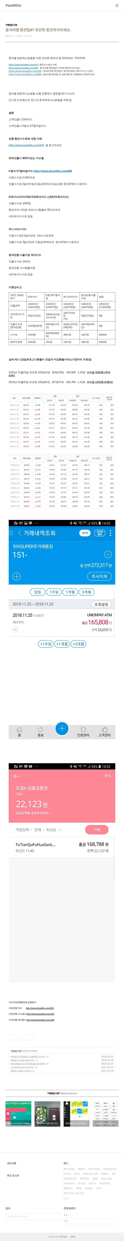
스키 (100, 1188)
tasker (89, 1188)
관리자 (73, 1237)
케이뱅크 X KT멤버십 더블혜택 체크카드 (28, 1056)
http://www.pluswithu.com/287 (40, 1014)
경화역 (105, 1174)
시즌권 (68, 1174)
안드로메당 (70, 1169)
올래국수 (69, 1188)
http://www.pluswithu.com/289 (40, 1008)
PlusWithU (13, 5)
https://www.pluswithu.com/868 (25, 74)
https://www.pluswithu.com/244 (25, 71)
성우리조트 (70, 1183)
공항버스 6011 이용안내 (20, 1071)
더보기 (66, 1198)
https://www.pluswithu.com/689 (53, 171)
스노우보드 (107, 1178)
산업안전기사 (71, 1178)
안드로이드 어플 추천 (74, 1193)
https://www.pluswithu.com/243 (23, 64)
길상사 (82, 1169)
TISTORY (63, 1237)
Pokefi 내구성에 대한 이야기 (22, 1060)
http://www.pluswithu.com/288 (40, 1020)
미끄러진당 (95, 1169)
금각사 (93, 1183)
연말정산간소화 (91, 1174)
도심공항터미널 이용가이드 (22, 1067)
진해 (77, 1174)
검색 (57, 1216)
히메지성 (85, 1178)
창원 (96, 1178)
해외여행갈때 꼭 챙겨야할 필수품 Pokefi (27, 1064)
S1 (114, 1174)
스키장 (82, 1183)
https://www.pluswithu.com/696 (23, 68)
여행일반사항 (16, 1051)
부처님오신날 (110, 1169)
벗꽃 (79, 1188)
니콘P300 (105, 1183)
